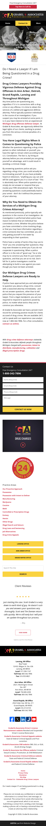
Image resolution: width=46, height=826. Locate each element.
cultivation (31, 348)
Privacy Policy (23, 773)
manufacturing (18, 348)
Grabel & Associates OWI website (16, 744)
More (38, 23)
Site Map (23, 777)
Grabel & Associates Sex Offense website (19, 750)
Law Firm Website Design (23, 823)
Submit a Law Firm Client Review (23, 640)
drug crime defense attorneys (20, 339)
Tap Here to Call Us (23, 7)
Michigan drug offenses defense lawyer (21, 123)
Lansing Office (23, 544)
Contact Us (22, 23)
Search (23, 574)
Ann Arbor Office (23, 551)
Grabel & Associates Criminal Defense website (23, 756)
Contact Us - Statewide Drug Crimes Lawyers (23, 779)
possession (26, 345)
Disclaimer (23, 775)
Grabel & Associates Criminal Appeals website (23, 736)
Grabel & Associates (30, 814)
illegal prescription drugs (14, 350)
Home (7, 23)
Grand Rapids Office (23, 558)
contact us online (11, 323)
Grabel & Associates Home (23, 15)
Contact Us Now (23, 409)
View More (23, 633)
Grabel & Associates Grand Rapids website (21, 762)
